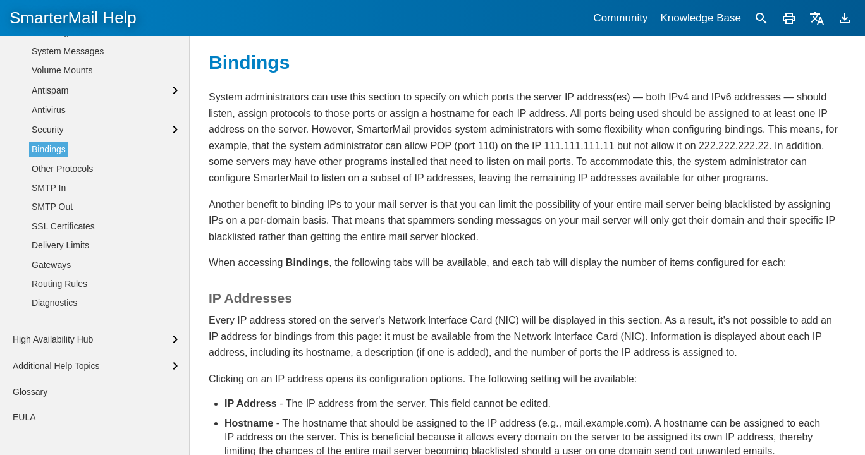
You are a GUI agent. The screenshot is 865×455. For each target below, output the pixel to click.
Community (620, 18)
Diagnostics (54, 399)
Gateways (51, 361)
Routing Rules (59, 380)
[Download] (845, 18)
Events (45, 90)
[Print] (789, 18)
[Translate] (817, 18)
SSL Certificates (63, 322)
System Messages (68, 147)
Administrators (60, 71)
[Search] (761, 18)
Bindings (49, 245)
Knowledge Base (700, 18)
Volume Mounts (62, 166)
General (47, 109)
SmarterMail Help (73, 17)
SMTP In (49, 284)
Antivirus (49, 206)
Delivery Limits (60, 341)
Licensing (50, 128)
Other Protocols (62, 265)
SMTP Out (52, 303)
